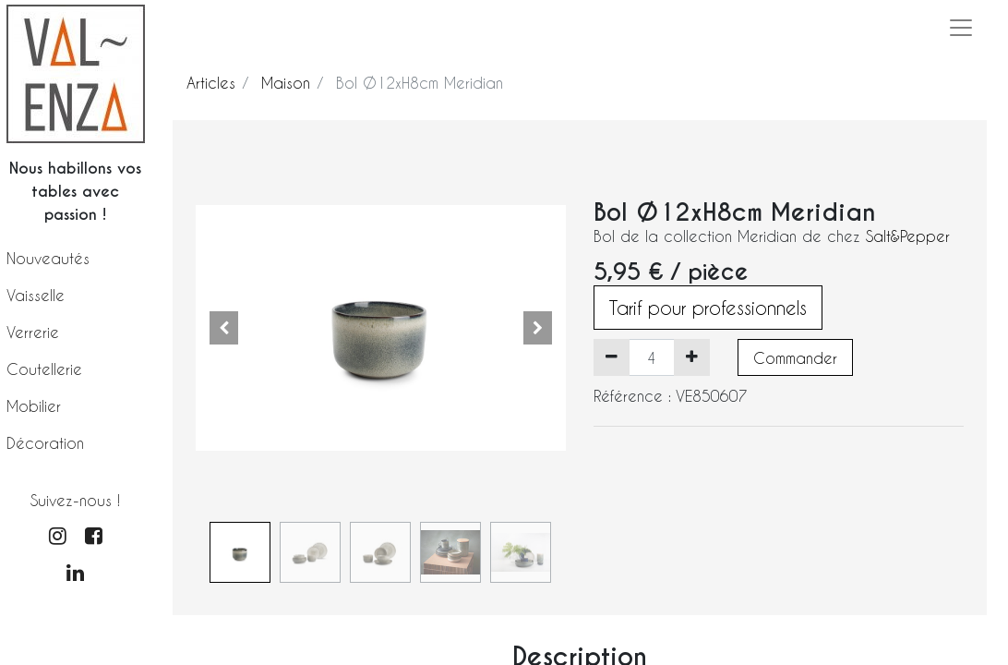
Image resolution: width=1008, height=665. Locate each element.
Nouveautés (48, 258)
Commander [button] (795, 358)
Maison (285, 82)
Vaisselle (35, 295)
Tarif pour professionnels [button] (708, 307)
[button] (223, 328)
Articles (210, 82)
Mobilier (33, 406)
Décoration (45, 443)
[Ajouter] (692, 357)
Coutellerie (44, 369)
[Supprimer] (612, 357)
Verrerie (32, 332)
